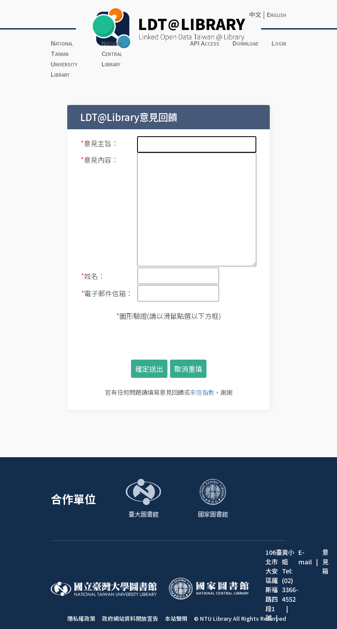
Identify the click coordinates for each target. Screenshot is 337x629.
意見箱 (325, 561)
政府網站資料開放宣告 (130, 618)
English (276, 14)
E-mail (305, 556)
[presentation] (169, 340)
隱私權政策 (81, 618)
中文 (255, 14)
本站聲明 (176, 618)
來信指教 (202, 392)
